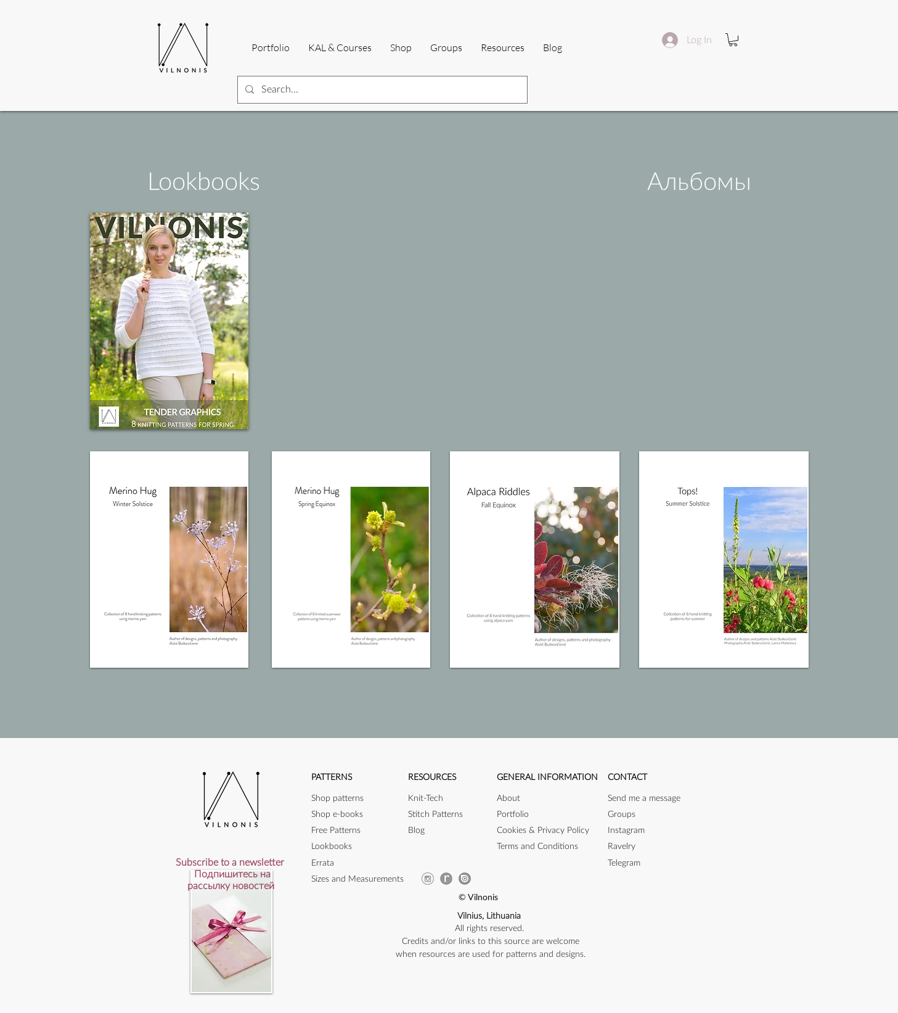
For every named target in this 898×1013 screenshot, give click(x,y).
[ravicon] (446, 878)
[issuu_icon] (465, 878)
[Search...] (381, 89)
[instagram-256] (428, 878)
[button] (502, 47)
